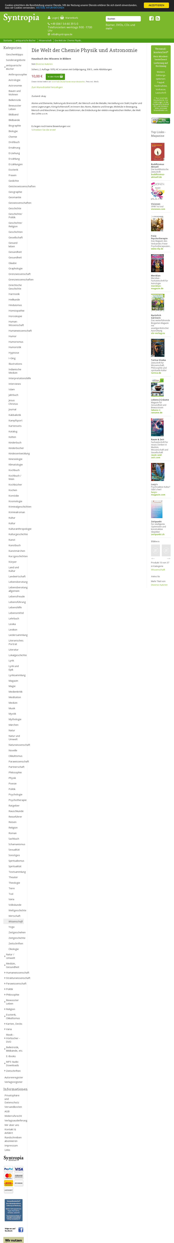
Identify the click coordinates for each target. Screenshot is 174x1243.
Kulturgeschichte (16, 534)
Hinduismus (15, 305)
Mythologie (15, 719)
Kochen (13, 490)
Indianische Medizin (15, 371)
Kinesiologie (15, 459)
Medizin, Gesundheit (12, 965)
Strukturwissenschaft (15, 978)
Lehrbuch (14, 618)
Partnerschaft (16, 766)
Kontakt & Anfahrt (10, 1131)
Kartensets (15, 425)
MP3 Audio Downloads (12, 1063)
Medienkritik (15, 691)
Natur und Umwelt (14, 737)
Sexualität (14, 849)
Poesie (13, 783)
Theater (13, 877)
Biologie (13, 131)
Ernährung (14, 147)
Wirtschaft (14, 915)
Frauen (12, 175)
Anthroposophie (16, 74)
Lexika (12, 624)
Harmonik (14, 294)
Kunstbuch (15, 545)
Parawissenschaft (16, 761)
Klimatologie (16, 464)
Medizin (13, 702)
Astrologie (14, 80)
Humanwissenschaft (16, 330)
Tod (11, 893)
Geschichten (16, 231)
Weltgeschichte (16, 910)
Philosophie (15, 772)
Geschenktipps (14, 54)
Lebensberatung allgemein (16, 589)
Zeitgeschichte (16, 938)
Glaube (13, 263)
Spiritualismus (16, 860)
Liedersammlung (16, 635)
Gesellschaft (16, 237)
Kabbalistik (15, 415)
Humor (13, 336)
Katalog (13, 431)
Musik (12, 708)
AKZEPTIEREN (156, 5)
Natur (12, 730)
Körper (13, 561)
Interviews (15, 383)
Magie (12, 686)
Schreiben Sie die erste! (43, 129)
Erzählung (14, 158)
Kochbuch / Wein (15, 477)
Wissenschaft (45, 40)
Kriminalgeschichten (16, 506)
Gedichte (14, 180)
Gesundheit (15, 252)
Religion (13, 827)
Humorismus (16, 341)
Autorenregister (14, 1077)
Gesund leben (13, 244)
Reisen (12, 822)
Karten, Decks (14, 1023)
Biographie (15, 125)
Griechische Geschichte (15, 286)
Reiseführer (15, 816)
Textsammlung (16, 871)
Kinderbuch (15, 442)
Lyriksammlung (16, 675)
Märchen (13, 724)
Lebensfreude (16, 596)
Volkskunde (15, 904)
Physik (12, 778)
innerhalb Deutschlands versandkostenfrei (68, 81)
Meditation (15, 697)
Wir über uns (12, 1125)
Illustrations (15, 363)
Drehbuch (14, 142)
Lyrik (11, 660)
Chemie (13, 136)
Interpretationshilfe (16, 378)
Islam (12, 389)
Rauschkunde (16, 811)
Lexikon (13, 629)
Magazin (13, 680)
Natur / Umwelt (10, 956)
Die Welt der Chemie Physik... (68, 40)
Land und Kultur (14, 569)
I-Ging (12, 358)
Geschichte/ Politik (15, 215)
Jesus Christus (13, 402)
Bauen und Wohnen (15, 92)
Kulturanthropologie (16, 528)
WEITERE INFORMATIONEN (72, 8)
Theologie (14, 882)
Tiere (12, 888)
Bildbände (14, 120)
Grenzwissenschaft (16, 274)
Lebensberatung (16, 581)
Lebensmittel (16, 613)
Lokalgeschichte (16, 655)
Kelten (12, 437)
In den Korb (55, 76)
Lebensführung (16, 602)
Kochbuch (14, 470)
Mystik (12, 713)
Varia (11, 899)
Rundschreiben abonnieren (13, 1139)
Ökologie (14, 949)
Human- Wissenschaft (16, 323)
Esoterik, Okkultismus (13, 1016)
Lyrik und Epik (14, 667)
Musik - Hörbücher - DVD (13, 1038)
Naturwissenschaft (16, 744)
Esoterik (13, 169)
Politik (12, 789)
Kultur (12, 517)
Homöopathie (16, 310)
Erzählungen (16, 164)
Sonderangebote (15, 60)
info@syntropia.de (61, 34)
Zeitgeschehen (16, 932)
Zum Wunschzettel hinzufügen (47, 87)
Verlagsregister (14, 1082)
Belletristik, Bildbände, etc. (14, 1049)
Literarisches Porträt (16, 642)
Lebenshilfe (15, 607)
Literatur (14, 649)
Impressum (11, 1145)
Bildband (13, 114)
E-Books (11, 1056)
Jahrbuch (13, 395)
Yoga (11, 926)
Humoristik (15, 347)
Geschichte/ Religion (15, 224)
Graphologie (16, 268)
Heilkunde (14, 299)
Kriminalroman (16, 512)
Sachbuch (14, 838)
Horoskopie (15, 316)
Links (7, 1149)
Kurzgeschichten (16, 556)
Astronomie (15, 85)
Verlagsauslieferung (14, 1120)
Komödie (14, 495)
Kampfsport (15, 420)
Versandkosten (13, 1106)
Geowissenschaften (16, 202)
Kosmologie (15, 501)
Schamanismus (16, 844)
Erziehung (14, 153)
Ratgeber (14, 805)
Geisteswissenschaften (16, 186)
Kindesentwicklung (16, 453)
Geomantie (15, 197)
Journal (12, 409)
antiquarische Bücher (26, 40)
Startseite (7, 40)
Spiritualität (15, 866)
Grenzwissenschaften (16, 279)
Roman (13, 833)
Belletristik (15, 100)
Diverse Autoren (44, 63)
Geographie (15, 191)
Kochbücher (15, 484)
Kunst (12, 539)
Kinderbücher (16, 448)
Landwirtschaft (16, 576)
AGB (7, 1111)
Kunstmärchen (16, 550)
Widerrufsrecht (13, 1116)
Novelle (13, 750)
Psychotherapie (16, 800)
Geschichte (15, 208)
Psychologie (15, 794)
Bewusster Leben (15, 107)
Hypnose (14, 352)
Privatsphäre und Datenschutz (12, 1099)
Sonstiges (14, 855)
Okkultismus (15, 756)
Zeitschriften (16, 943)
